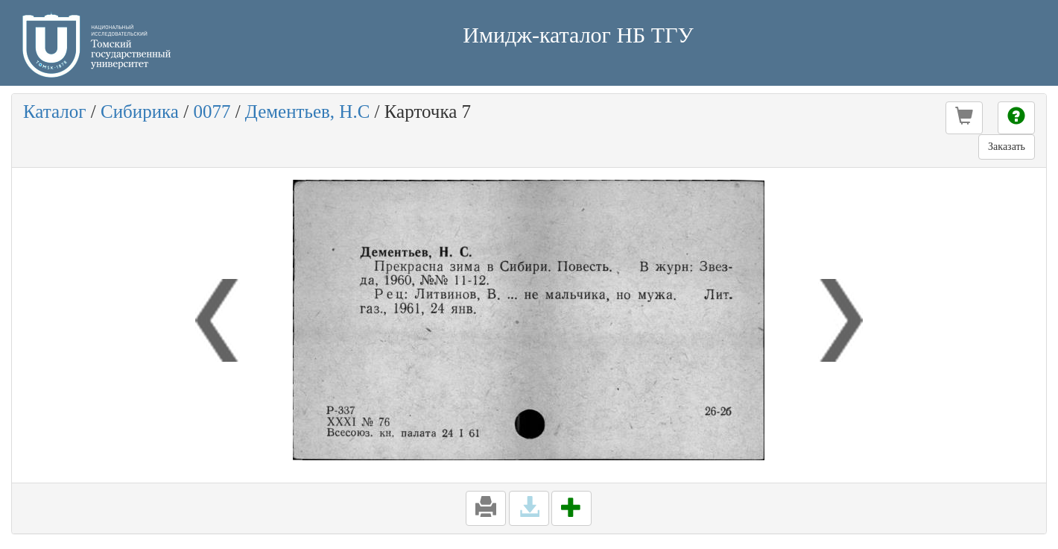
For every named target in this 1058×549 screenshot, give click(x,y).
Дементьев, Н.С (307, 111)
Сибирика (140, 111)
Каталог (54, 111)
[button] (964, 117)
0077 (211, 111)
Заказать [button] (1006, 146)
